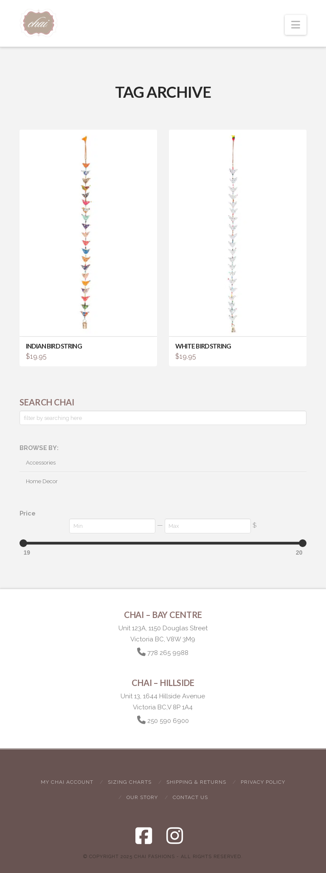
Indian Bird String (54, 346)
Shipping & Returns (196, 782)
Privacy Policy (263, 782)
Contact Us (190, 797)
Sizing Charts (130, 782)
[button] (295, 25)
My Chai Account (67, 782)
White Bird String (203, 346)
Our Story (142, 797)
